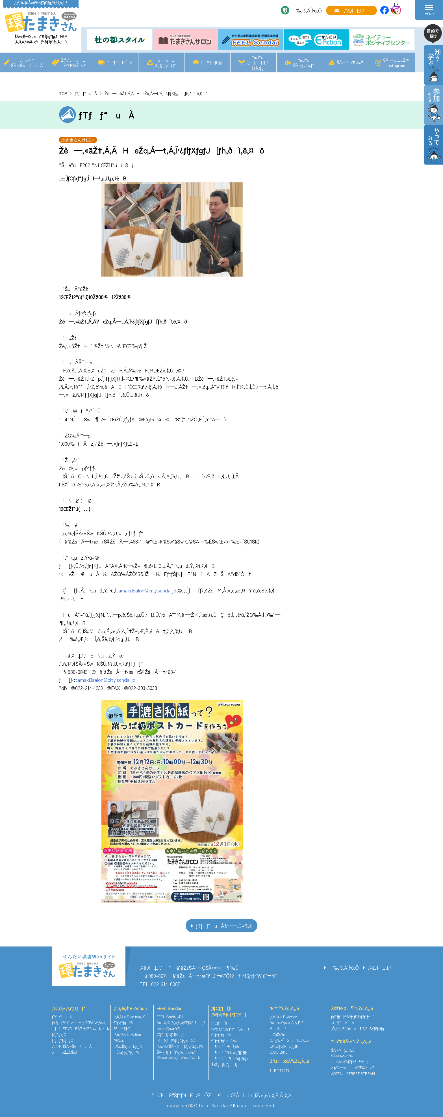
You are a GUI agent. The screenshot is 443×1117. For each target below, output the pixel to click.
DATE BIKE (279, 1052)
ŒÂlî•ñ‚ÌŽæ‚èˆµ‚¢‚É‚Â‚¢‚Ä (261, 1095)
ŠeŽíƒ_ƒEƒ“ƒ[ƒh (225, 1064)
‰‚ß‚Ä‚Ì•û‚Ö (307, 10)
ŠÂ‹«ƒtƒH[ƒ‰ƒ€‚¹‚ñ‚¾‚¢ (176, 1052)
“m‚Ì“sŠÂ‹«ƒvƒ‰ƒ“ (303, 62)
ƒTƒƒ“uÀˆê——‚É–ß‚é (224, 925)
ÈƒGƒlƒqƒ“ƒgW (126, 1052)
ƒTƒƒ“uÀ (86, 93)
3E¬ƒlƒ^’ (122, 1028)
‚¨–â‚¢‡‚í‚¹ (354, 10)
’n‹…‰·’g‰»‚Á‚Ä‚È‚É (287, 1022)
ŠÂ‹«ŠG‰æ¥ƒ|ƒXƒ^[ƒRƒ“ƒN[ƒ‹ (170, 1031)
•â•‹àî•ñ (278, 1028)
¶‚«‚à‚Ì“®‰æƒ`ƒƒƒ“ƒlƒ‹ (229, 1052)
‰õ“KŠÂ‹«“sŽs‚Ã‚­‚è (351, 1041)
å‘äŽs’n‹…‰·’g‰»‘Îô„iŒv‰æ (289, 1037)
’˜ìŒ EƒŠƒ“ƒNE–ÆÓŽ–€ (186, 1095)
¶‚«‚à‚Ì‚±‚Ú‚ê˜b (225, 1046)
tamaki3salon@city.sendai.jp (146, 590)
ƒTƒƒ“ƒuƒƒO (62, 1040)
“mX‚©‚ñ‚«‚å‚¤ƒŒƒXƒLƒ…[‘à (181, 1022)
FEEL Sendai (169, 1008)
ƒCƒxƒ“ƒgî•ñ (123, 1022)
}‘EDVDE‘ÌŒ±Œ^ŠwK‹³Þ (80, 1028)
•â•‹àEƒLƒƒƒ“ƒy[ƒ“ (165, 62)
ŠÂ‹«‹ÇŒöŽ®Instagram (396, 62)
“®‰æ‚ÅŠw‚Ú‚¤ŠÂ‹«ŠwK (178, 1057)
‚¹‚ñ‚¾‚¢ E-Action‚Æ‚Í (130, 1016)
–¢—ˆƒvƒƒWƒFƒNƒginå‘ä (176, 1040)
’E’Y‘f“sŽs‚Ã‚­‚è (284, 1008)
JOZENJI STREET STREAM (353, 1073)
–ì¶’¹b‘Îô (119, 62)
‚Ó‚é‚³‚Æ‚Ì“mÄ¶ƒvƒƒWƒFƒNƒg (357, 1028)
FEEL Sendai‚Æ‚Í (170, 1016)
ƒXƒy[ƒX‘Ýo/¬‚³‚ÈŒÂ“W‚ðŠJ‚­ (79, 1022)
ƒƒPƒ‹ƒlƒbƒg (211, 62)
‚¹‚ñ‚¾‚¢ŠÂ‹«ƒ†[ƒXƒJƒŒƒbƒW (180, 1046)
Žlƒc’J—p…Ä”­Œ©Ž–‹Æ (73, 62)
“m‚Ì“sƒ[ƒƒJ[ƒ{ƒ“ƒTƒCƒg (257, 62)
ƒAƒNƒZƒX (59, 1034)
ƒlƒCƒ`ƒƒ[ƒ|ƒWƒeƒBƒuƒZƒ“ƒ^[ (228, 1011)
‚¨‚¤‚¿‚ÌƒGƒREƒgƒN (128, 1046)
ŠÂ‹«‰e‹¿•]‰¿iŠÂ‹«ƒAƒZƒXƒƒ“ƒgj (349, 1058)
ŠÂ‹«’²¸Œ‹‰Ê (349, 62)
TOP (63, 93)
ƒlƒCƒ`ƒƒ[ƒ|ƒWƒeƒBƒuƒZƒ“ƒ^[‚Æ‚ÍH (231, 1026)
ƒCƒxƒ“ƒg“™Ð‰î (224, 1040)
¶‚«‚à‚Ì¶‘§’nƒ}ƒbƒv (229, 1058)
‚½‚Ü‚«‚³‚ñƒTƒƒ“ (68, 1008)
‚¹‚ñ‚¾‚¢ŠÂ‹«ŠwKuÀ (27, 62)
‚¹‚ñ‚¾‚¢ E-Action (130, 1008)
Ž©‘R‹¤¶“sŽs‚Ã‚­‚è (352, 1008)
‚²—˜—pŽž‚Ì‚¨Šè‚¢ (64, 1052)
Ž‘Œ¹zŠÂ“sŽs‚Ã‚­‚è (289, 1061)
